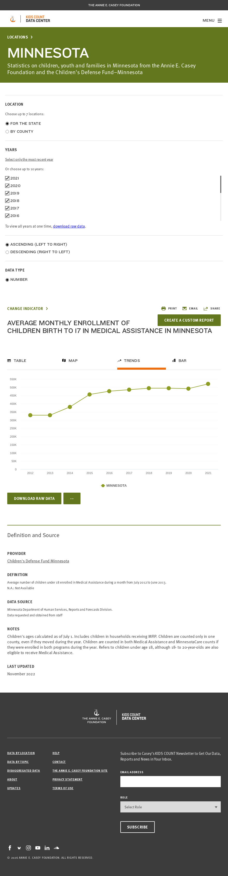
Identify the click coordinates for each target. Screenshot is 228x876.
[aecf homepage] (12, 18)
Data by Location (21, 753)
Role (124, 797)
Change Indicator (25, 308)
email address (132, 772)
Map (73, 360)
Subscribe (137, 827)
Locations (17, 37)
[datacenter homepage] (38, 18)
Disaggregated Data (23, 770)
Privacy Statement (68, 779)
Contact (59, 762)
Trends (132, 360)
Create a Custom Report (189, 320)
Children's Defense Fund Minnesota (38, 561)
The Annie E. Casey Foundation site (80, 770)
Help (56, 753)
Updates (13, 788)
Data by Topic (18, 762)
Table (20, 360)
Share (211, 308)
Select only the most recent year (29, 159)
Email (190, 308)
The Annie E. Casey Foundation (114, 5)
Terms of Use (63, 788)
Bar (183, 360)
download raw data (69, 226)
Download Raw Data (34, 498)
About (12, 779)
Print (169, 308)
